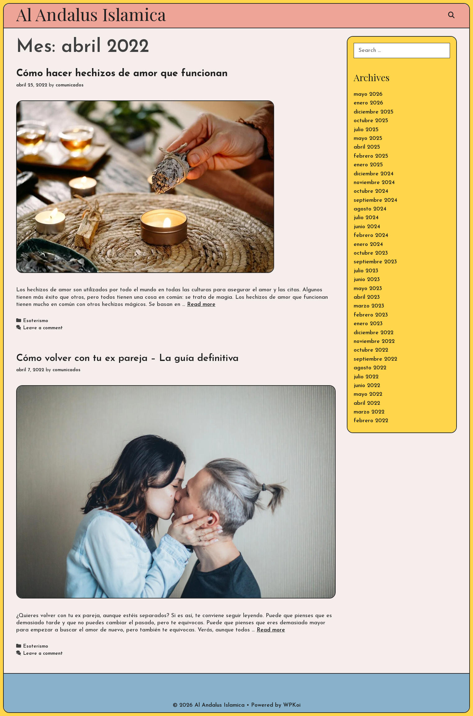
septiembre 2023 (375, 262)
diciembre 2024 (373, 174)
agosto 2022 (370, 368)
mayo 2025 (368, 138)
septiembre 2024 (375, 200)
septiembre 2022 (375, 359)
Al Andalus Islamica (91, 13)
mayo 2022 (368, 394)
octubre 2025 (371, 121)
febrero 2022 (371, 421)
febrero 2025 (371, 156)
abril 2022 (367, 403)
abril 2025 (367, 147)
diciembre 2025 (373, 112)
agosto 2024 (370, 209)
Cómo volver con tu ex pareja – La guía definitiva (127, 358)
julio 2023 (366, 271)
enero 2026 (368, 103)
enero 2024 (368, 244)
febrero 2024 (371, 235)
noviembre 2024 (374, 183)
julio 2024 (366, 218)
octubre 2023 (371, 253)
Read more (201, 304)
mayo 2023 (368, 289)
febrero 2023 (371, 315)
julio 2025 (366, 130)
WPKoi (292, 705)
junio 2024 (367, 227)
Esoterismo (35, 321)
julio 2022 (366, 377)
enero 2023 (368, 324)
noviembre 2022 (374, 341)
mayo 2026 (368, 94)
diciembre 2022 (373, 333)
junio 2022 (367, 386)
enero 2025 (368, 165)
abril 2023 (367, 297)
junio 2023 (367, 280)
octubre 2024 (371, 191)
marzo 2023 (369, 306)
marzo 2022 (369, 412)
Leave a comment (43, 328)
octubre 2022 (371, 350)
